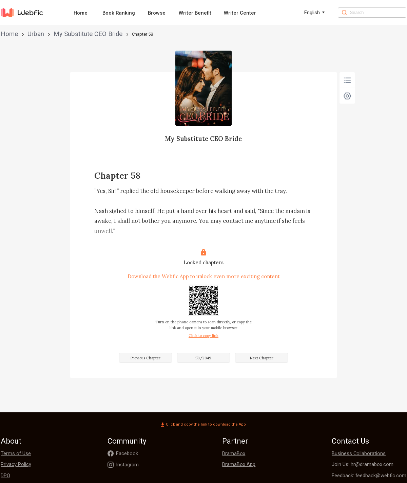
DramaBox (233, 453)
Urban (26, 34)
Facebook (127, 453)
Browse (157, 13)
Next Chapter (261, 358)
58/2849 (203, 358)
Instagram (127, 465)
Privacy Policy (16, 464)
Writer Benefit (195, 13)
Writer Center (240, 13)
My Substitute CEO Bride (62, 34)
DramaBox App (238, 464)
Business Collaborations (359, 453)
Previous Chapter (145, 358)
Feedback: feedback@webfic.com (369, 475)
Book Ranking (118, 13)
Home (81, 13)
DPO (5, 475)
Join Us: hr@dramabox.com (362, 464)
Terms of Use (16, 453)
